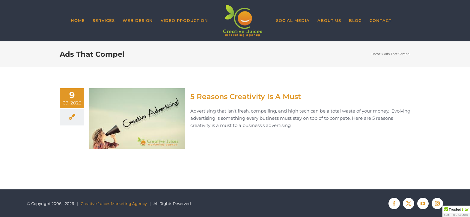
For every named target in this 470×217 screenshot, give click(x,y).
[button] (456, 211)
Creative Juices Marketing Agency (114, 203)
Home (376, 54)
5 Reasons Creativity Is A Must (245, 96)
